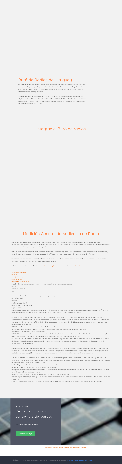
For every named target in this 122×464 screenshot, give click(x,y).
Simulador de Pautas (68, 447)
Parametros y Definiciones (20, 282)
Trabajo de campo (18, 277)
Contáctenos (83, 447)
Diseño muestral (17, 279)
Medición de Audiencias (58, 447)
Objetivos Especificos (19, 272)
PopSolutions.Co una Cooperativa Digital (79, 460)
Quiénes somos (48, 447)
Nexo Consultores (77, 266)
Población (15, 274)
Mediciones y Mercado (51, 266)
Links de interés (76, 447)
